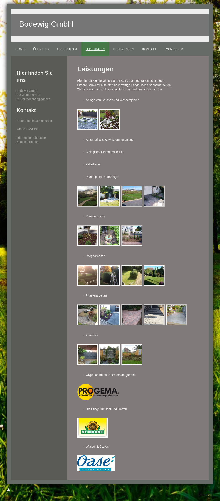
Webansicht (205, 494)
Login (209, 490)
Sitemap (37, 490)
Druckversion (18, 490)
